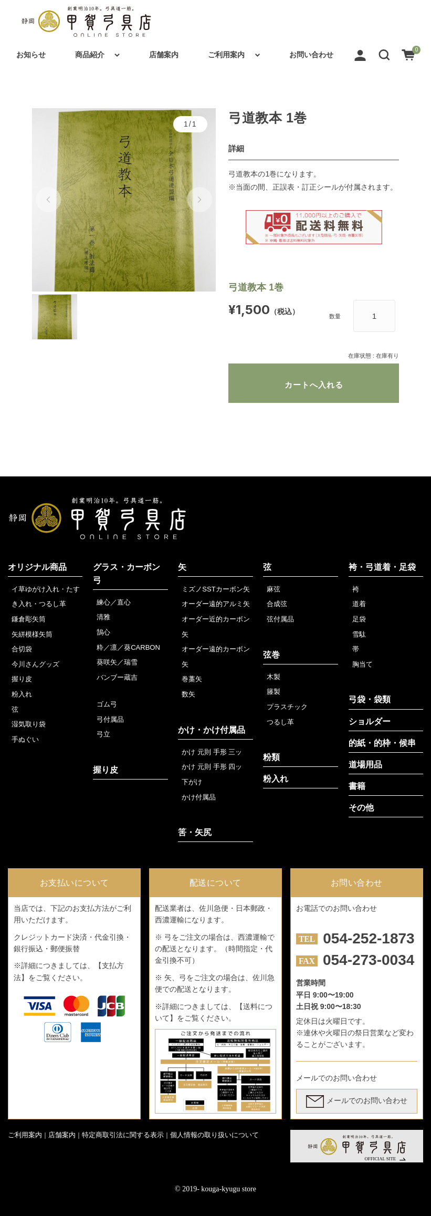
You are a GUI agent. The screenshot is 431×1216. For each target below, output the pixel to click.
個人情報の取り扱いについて (214, 1135)
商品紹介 (89, 54)
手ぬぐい (25, 739)
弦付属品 (280, 619)
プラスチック (287, 707)
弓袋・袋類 (370, 699)
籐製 (273, 691)
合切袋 (22, 649)
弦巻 (271, 654)
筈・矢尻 (195, 832)
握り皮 (22, 679)
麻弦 (273, 589)
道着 (359, 604)
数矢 (188, 694)
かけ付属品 (199, 797)
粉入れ (22, 694)
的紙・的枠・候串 (382, 743)
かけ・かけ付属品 (211, 729)
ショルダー (370, 721)
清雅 (103, 617)
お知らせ (31, 54)
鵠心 (103, 632)
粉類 (271, 757)
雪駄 (359, 634)
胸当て (362, 664)
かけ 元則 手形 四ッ (212, 767)
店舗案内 (163, 54)
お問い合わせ (311, 54)
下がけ (192, 782)
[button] (384, 54)
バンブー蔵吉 (117, 677)
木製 (273, 677)
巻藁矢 (192, 679)
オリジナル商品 (37, 567)
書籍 (357, 786)
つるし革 (280, 722)
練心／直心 (114, 602)
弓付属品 (110, 719)
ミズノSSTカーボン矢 (215, 589)
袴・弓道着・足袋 (382, 567)
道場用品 (365, 764)
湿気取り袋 (29, 724)
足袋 (359, 619)
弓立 (103, 734)
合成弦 (277, 604)
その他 (361, 807)
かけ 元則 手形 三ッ (212, 752)
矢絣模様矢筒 (32, 634)
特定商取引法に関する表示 (123, 1135)
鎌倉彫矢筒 (29, 619)
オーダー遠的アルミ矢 (216, 604)
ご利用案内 (226, 54)
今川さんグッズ (35, 664)
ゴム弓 (107, 704)
